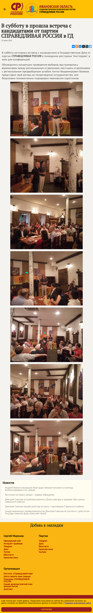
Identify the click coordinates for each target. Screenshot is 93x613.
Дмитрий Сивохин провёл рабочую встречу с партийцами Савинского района (43, 506)
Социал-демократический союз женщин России (18, 585)
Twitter (7, 552)
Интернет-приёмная (13, 544)
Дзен (6, 549)
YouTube (42, 552)
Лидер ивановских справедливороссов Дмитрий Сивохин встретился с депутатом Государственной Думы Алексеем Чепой (46, 512)
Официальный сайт (12, 541)
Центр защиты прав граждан (17, 576)
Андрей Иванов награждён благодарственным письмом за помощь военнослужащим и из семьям (38, 489)
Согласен (46, 609)
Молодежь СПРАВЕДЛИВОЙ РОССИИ (16, 580)
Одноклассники (11, 558)
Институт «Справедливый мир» (18, 574)
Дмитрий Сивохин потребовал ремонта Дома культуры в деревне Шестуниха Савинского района (44, 500)
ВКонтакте (9, 555)
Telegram (8, 546)
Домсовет (8, 589)
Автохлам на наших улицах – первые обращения (28, 495)
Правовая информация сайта (77, 603)
